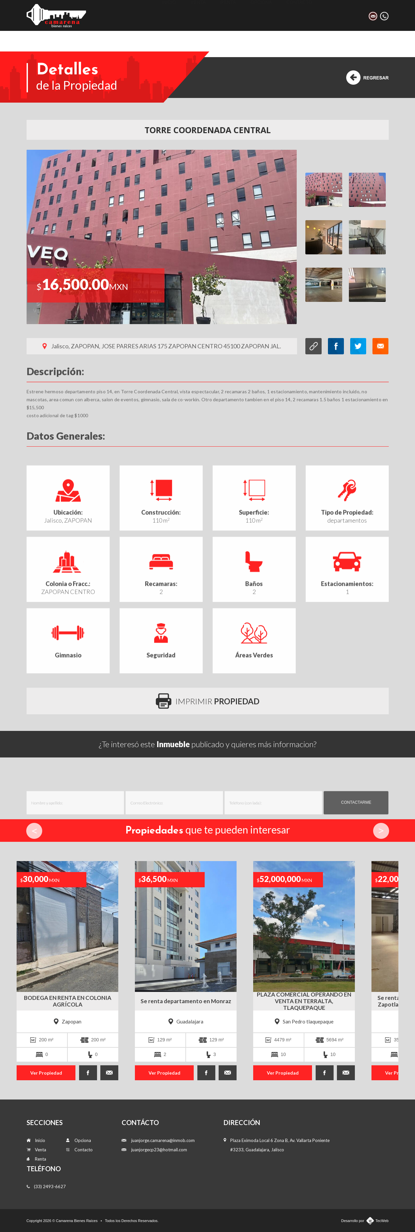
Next (381, 831)
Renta (228, 15)
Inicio (169, 15)
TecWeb (382, 1221)
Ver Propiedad (46, 1073)
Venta (198, 15)
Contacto (299, 15)
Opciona (261, 15)
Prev (34, 831)
